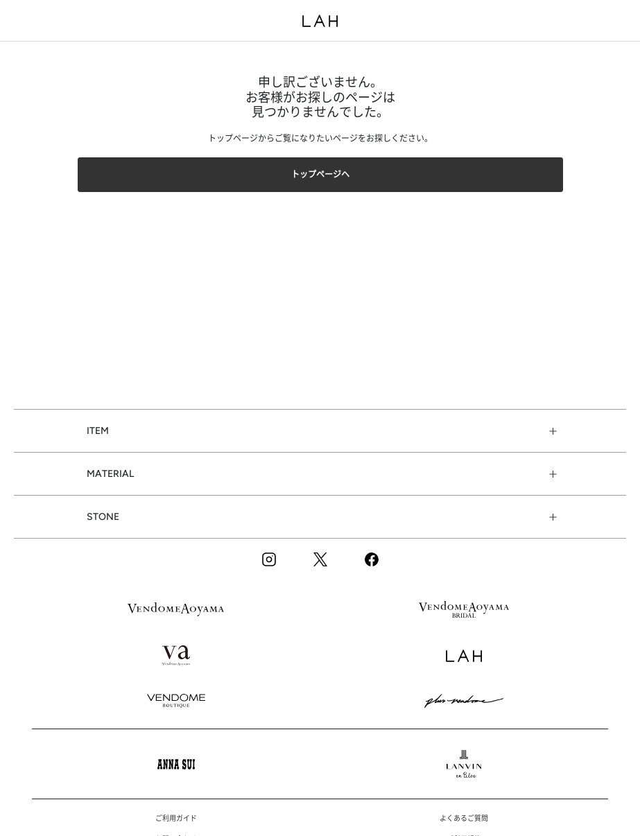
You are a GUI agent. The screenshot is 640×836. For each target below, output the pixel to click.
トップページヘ (320, 174)
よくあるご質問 (464, 818)
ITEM (98, 431)
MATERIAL (110, 474)
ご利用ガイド (176, 818)
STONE (103, 517)
